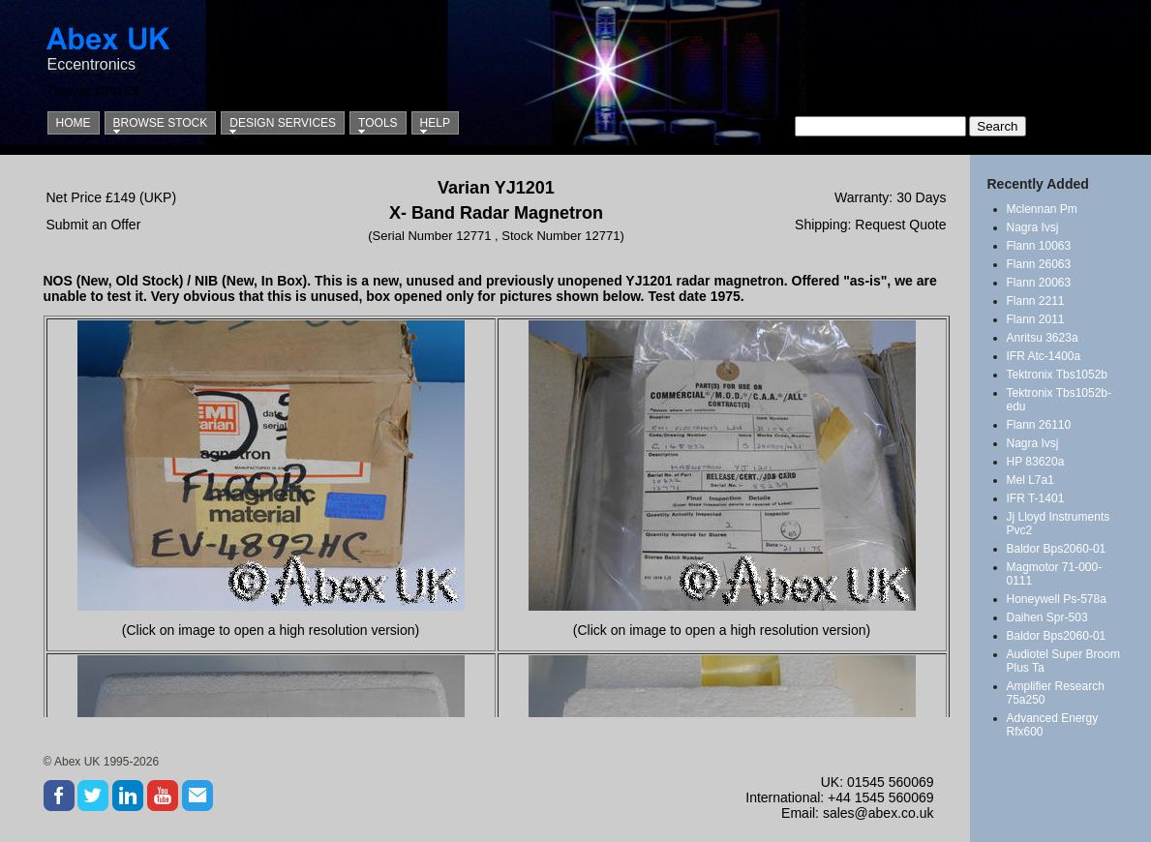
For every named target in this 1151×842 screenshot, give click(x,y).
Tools (377, 123)
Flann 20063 (1039, 282)
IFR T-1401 (1036, 498)
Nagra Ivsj (1033, 227)
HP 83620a (1036, 461)
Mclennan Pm (1042, 209)
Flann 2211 (1036, 301)
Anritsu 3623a (1042, 338)
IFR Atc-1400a (1044, 356)
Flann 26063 (1039, 264)
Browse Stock (160, 123)
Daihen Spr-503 (1047, 617)
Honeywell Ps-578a (1056, 599)
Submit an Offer (93, 224)
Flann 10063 (1039, 246)
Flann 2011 (1036, 319)
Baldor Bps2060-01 (1056, 549)
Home (73, 123)
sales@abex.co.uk (878, 813)
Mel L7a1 (1030, 480)
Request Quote (900, 224)
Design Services (282, 123)
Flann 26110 (1039, 425)
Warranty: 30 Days (890, 197)
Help (435, 123)
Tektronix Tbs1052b (1057, 374)
